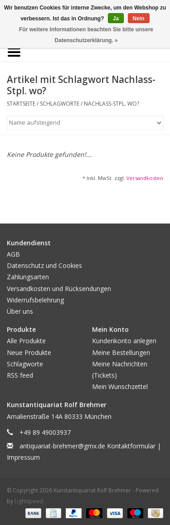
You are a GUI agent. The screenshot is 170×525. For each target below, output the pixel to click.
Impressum (23, 457)
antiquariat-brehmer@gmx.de (62, 446)
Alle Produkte (26, 340)
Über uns (20, 311)
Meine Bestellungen (121, 352)
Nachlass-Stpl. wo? (111, 103)
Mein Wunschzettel (120, 386)
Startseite (21, 103)
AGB (13, 254)
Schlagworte (59, 103)
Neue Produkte (29, 352)
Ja (116, 18)
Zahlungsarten (28, 276)
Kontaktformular (131, 446)
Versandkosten (144, 178)
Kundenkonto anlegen (124, 340)
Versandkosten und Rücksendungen (59, 288)
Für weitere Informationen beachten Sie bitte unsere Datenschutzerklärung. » (86, 35)
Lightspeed (29, 501)
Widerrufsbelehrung (35, 300)
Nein (139, 18)
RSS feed (20, 375)
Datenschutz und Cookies (44, 265)
